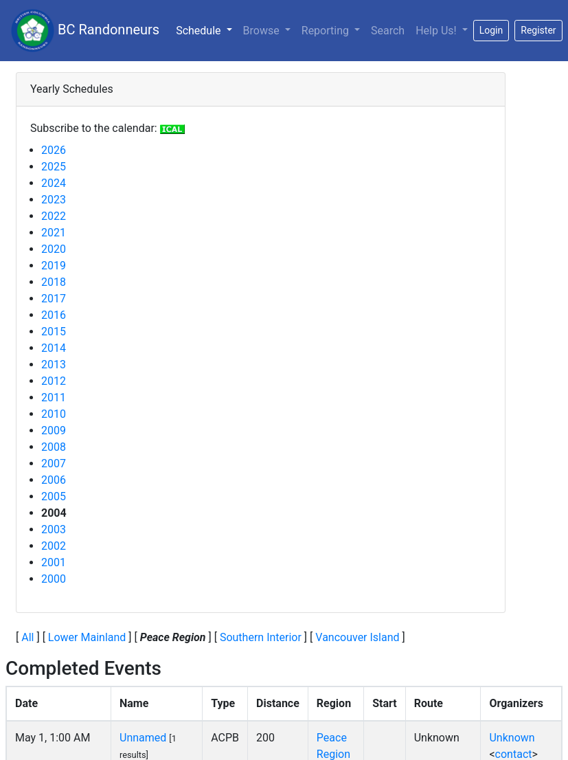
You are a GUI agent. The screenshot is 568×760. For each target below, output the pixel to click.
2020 (53, 249)
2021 (53, 232)
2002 (53, 545)
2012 (53, 381)
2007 (53, 463)
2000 (53, 578)
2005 (53, 496)
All (27, 637)
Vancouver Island (357, 637)
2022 (53, 216)
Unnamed (143, 737)
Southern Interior (261, 637)
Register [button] (538, 30)
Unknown (511, 737)
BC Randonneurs (85, 30)
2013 (53, 364)
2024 (53, 183)
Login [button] (491, 30)
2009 (53, 430)
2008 (53, 447)
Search (388, 30)
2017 (53, 298)
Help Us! (437, 30)
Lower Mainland (87, 637)
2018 (53, 282)
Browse (262, 30)
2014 (53, 348)
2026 (53, 150)
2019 (53, 265)
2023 (53, 199)
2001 (53, 562)
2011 (53, 397)
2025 (53, 166)
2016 (53, 315)
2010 (53, 414)
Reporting (327, 30)
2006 (53, 480)
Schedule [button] (206, 29)
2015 (53, 331)
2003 (53, 529)
